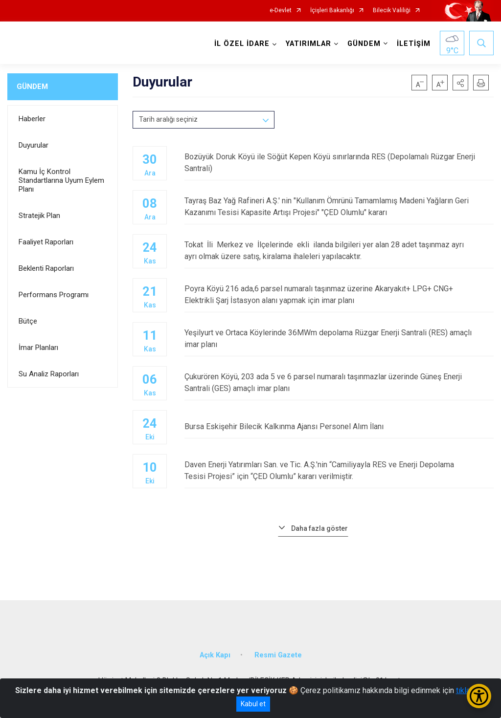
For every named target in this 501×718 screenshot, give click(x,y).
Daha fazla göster (319, 528)
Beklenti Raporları (46, 268)
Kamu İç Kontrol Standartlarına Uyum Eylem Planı (61, 180)
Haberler (32, 118)
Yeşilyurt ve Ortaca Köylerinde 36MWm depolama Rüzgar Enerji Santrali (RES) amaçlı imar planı (339, 338)
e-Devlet (281, 10)
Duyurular (33, 145)
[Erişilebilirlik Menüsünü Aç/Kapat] (479, 696)
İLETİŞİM (414, 44)
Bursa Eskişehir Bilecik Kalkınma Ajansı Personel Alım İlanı (339, 426)
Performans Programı (54, 294)
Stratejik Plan (39, 215)
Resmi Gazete (278, 655)
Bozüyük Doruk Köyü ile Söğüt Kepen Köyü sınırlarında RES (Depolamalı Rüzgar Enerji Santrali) (339, 162)
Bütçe (28, 321)
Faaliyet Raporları (46, 242)
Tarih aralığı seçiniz (168, 119)
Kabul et (253, 704)
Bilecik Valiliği (391, 10)
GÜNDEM (32, 86)
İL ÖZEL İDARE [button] (242, 44)
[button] (460, 82)
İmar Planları (38, 347)
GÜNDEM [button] (364, 44)
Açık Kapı (215, 655)
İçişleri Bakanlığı (332, 10)
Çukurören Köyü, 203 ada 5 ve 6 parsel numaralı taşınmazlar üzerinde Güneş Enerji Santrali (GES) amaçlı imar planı (339, 382)
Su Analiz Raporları (49, 374)
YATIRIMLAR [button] (308, 44)
